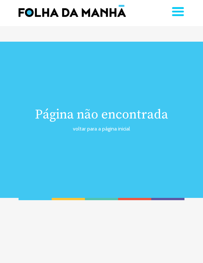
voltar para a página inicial (101, 129)
